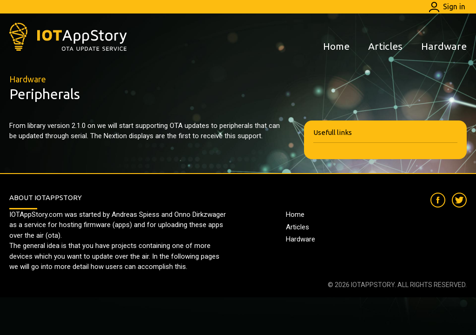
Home (336, 46)
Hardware (444, 46)
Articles (385, 46)
